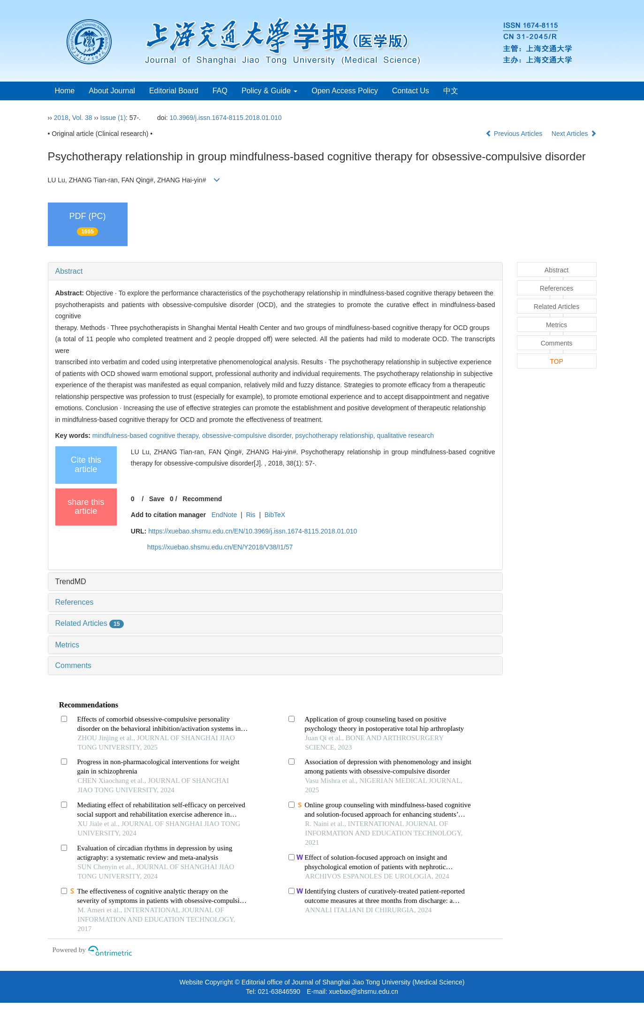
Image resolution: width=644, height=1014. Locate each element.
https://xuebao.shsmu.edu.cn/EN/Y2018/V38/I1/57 (220, 547)
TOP (556, 361)
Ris (250, 514)
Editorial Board (173, 91)
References (74, 602)
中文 (450, 91)
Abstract (69, 271)
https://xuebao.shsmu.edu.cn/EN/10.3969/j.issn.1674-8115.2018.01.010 (252, 531)
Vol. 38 (82, 117)
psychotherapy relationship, (336, 435)
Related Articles (89, 623)
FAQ (219, 91)
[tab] (275, 271)
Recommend (202, 499)
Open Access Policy (344, 91)
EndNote (224, 514)
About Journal (112, 91)
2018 (61, 117)
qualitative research (405, 435)
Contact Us (410, 91)
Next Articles (574, 133)
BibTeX (275, 514)
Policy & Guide (269, 91)
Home (65, 91)
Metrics (67, 645)
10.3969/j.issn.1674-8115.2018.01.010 (226, 117)
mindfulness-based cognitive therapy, (147, 435)
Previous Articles (514, 133)
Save (157, 499)
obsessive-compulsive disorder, (248, 435)
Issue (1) (113, 117)
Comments (73, 665)
